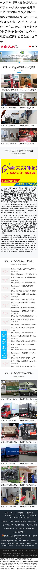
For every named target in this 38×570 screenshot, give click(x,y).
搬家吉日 (30, 513)
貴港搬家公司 (9, 528)
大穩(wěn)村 (14, 556)
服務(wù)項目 (9, 513)
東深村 (9, 553)
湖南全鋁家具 (32, 521)
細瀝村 (19, 553)
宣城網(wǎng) (20, 528)
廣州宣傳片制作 (20, 532)
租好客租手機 (30, 528)
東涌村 (35, 556)
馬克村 (24, 553)
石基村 (22, 556)
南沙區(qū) (6, 550)
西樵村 (33, 550)
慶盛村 (28, 550)
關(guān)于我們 (10, 515)
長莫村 (14, 553)
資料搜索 (20, 513)
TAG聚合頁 (16, 517)
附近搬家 (23, 521)
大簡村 (34, 553)
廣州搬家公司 (14, 521)
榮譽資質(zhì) (33, 515)
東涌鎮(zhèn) (14, 550)
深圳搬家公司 (32, 525)
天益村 (4, 553)
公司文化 (21, 515)
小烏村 (29, 553)
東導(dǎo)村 (28, 556)
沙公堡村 (22, 550)
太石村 (3, 556)
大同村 (8, 556)
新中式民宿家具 (8, 525)
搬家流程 (26, 517)
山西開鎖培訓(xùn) (20, 525)
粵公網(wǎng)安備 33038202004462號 (15, 536)
